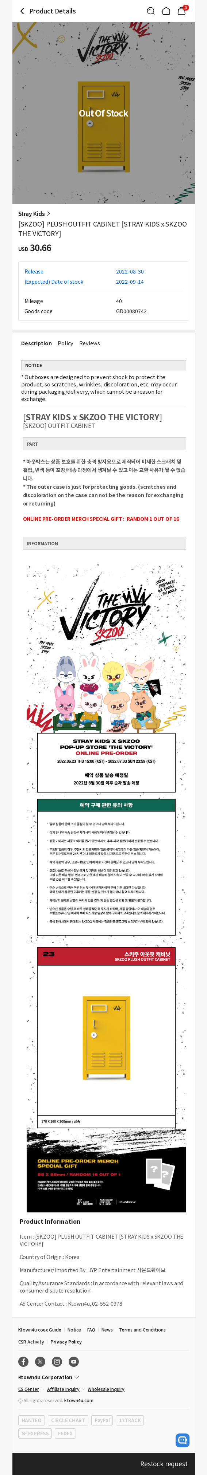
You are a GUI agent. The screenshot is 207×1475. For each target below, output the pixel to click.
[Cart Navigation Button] (181, 11)
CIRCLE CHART (68, 1420)
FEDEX (65, 1433)
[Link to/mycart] (181, 11)
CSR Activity (31, 1341)
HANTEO (32, 1420)
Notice (74, 1329)
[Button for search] (151, 11)
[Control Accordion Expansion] (103, 1377)
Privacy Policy (66, 1341)
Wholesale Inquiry (106, 1389)
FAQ (91, 1329)
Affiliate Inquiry (63, 1389)
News (107, 1329)
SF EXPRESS (35, 1433)
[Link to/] (166, 11)
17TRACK (130, 1420)
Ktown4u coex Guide (39, 1329)
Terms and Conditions (142, 1329)
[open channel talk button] (182, 1440)
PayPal (102, 1420)
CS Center (28, 1389)
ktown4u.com (78, 1400)
